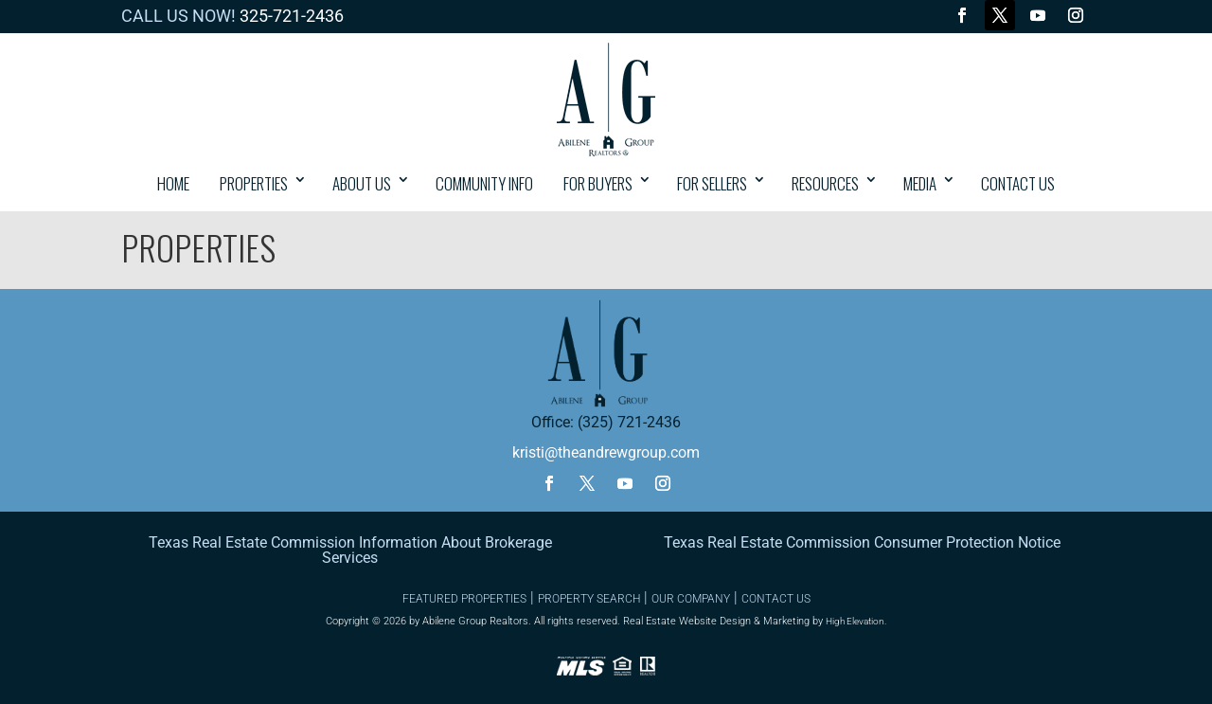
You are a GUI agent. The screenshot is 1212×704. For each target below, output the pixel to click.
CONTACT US (1018, 183)
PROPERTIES (254, 183)
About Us (361, 183)
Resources (825, 183)
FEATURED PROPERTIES (464, 598)
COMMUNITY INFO (484, 183)
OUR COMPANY (690, 598)
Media (919, 183)
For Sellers (712, 183)
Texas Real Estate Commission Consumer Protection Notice (862, 542)
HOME (173, 183)
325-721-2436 (292, 16)
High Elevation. (856, 621)
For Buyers (598, 183)
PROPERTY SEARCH (589, 598)
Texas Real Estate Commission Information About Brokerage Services (350, 550)
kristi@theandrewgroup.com (606, 452)
